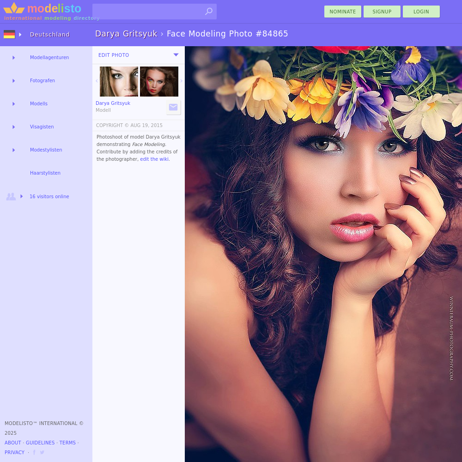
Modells (39, 103)
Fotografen (42, 80)
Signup (382, 11)
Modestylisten (46, 149)
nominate (343, 11)
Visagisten (42, 126)
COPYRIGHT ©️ (112, 125)
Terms (68, 442)
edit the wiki (154, 159)
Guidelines (40, 442)
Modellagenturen (49, 57)
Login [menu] (421, 11)
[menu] (176, 55)
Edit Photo (113, 55)
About (13, 442)
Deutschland (50, 34)
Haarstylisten (45, 173)
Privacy (14, 452)
